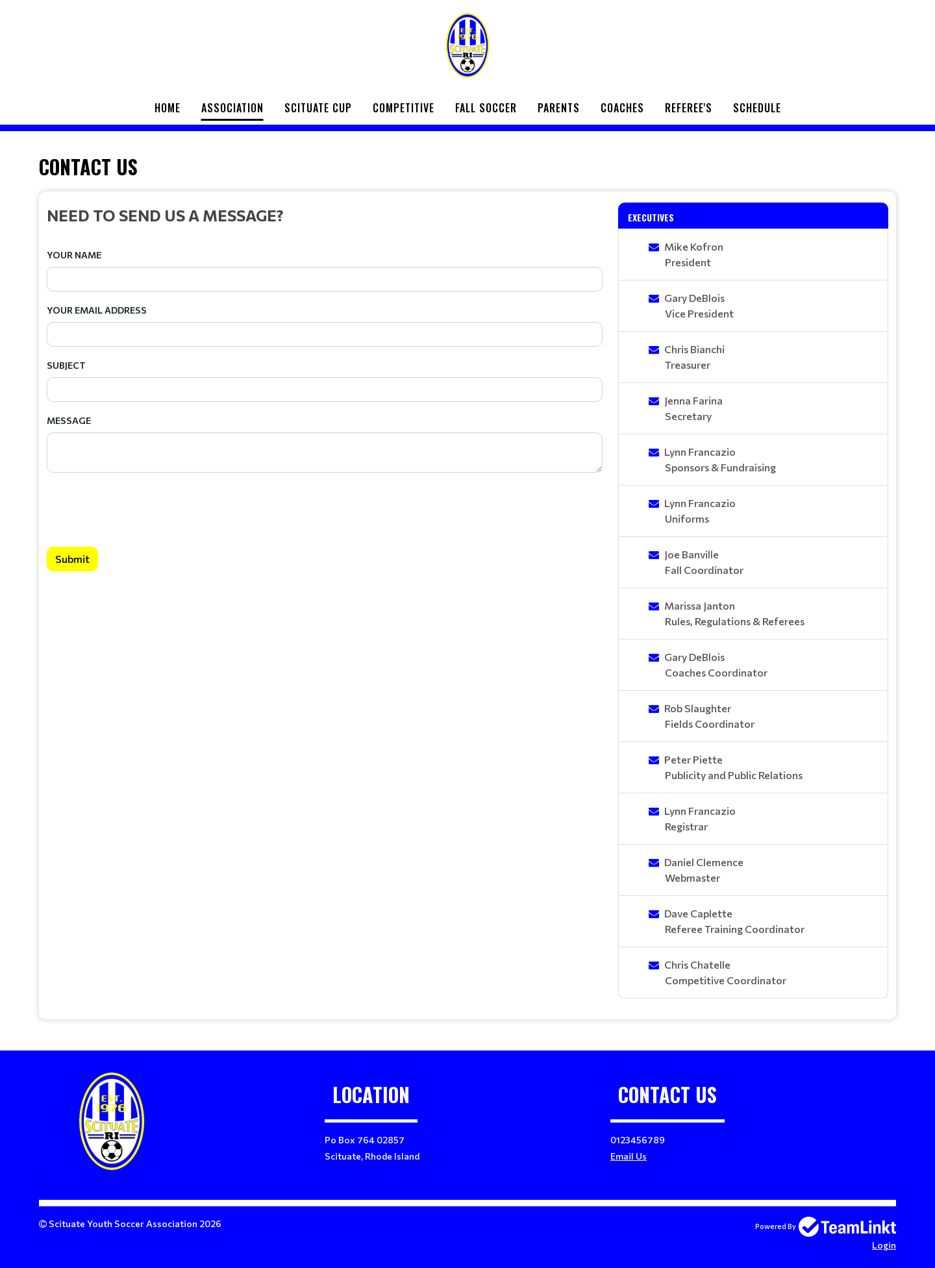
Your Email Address (97, 310)
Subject (66, 365)
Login (884, 1244)
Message (69, 420)
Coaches (622, 108)
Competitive (403, 108)
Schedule (757, 108)
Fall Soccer (486, 108)
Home (168, 108)
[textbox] (325, 215)
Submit (72, 559)
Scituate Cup (318, 108)
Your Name (74, 254)
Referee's (688, 108)
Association (232, 108)
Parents (559, 108)
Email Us (628, 1156)
